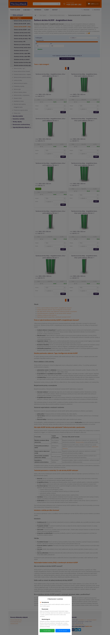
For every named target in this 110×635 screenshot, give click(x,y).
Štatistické (44, 609)
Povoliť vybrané (63, 630)
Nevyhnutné (44, 602)
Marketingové (45, 619)
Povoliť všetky (47, 630)
